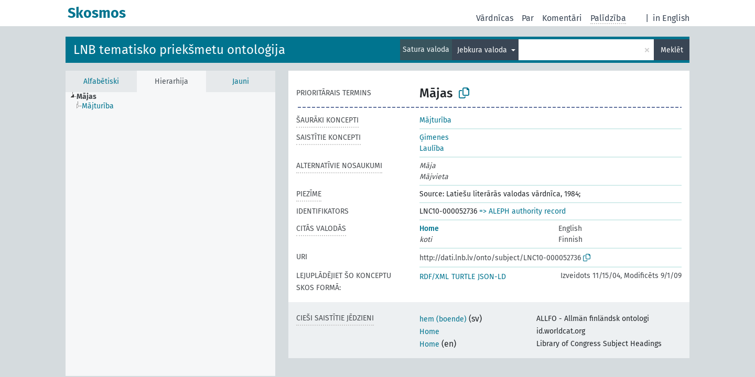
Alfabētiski (101, 81)
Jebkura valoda (483, 50)
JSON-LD (492, 276)
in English (671, 18)
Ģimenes (434, 137)
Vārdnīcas (494, 18)
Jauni (240, 81)
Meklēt (672, 50)
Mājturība (435, 120)
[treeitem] (91, 97)
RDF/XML (434, 276)
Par (528, 18)
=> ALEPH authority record (522, 211)
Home (429, 228)
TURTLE (463, 276)
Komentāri (562, 18)
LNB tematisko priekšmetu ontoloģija (179, 49)
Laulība (431, 148)
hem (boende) (443, 319)
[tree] (170, 234)
